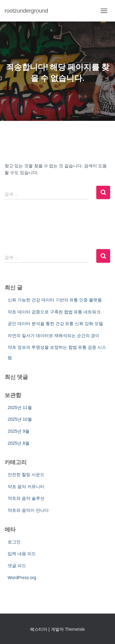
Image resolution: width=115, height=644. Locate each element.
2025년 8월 (18, 443)
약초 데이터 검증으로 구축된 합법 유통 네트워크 (54, 311)
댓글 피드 (17, 565)
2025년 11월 (20, 407)
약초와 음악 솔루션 (26, 498)
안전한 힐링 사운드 (26, 474)
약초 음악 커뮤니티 (26, 486)
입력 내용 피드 (22, 553)
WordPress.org (22, 577)
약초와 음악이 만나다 (28, 510)
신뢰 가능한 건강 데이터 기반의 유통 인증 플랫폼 (55, 299)
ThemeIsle (75, 629)
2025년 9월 (18, 431)
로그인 (14, 541)
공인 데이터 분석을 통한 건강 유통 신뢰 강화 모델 (55, 323)
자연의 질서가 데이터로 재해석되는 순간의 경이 (53, 335)
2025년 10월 (20, 419)
